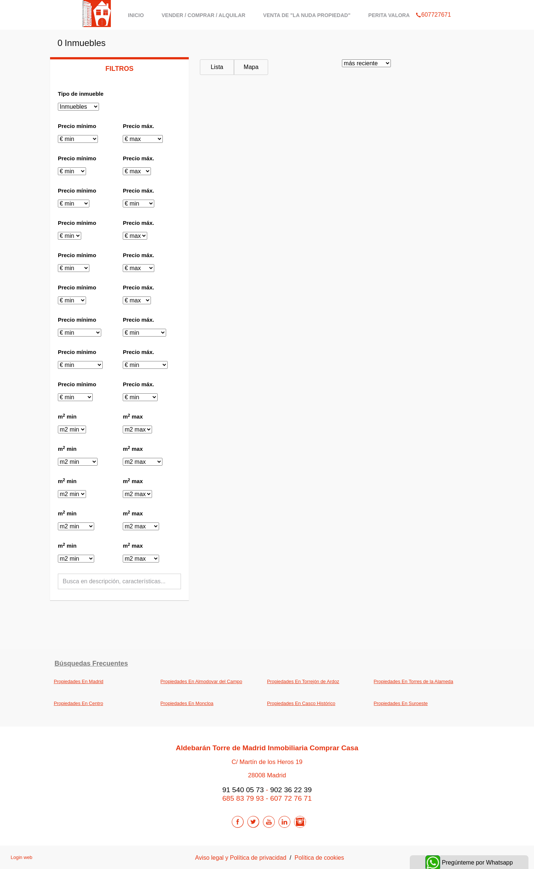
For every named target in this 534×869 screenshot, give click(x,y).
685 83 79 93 (243, 798)
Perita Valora (389, 15)
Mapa (251, 67)
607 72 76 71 (291, 798)
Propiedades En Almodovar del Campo (202, 681)
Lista (217, 67)
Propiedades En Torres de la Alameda (414, 681)
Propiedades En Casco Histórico (301, 703)
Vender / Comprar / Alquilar (203, 15)
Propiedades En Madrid (78, 681)
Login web (21, 857)
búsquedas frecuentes (91, 663)
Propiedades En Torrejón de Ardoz (303, 681)
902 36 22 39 (291, 790)
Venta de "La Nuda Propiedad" (306, 15)
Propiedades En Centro (78, 703)
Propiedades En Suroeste (401, 703)
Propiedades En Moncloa (187, 703)
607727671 (433, 5)
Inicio (136, 15)
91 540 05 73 (243, 790)
